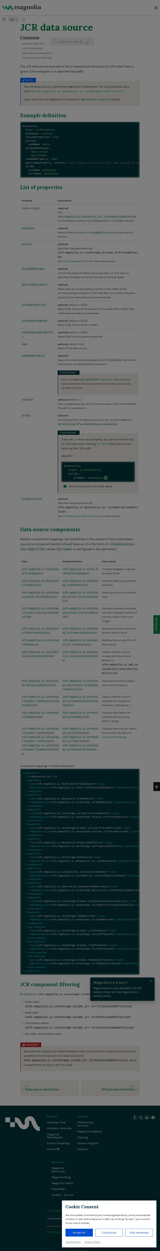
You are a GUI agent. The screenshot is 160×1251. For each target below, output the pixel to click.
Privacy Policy (92, 1242)
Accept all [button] (79, 1232)
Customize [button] (109, 1232)
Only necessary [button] (139, 1232)
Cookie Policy (73, 1242)
